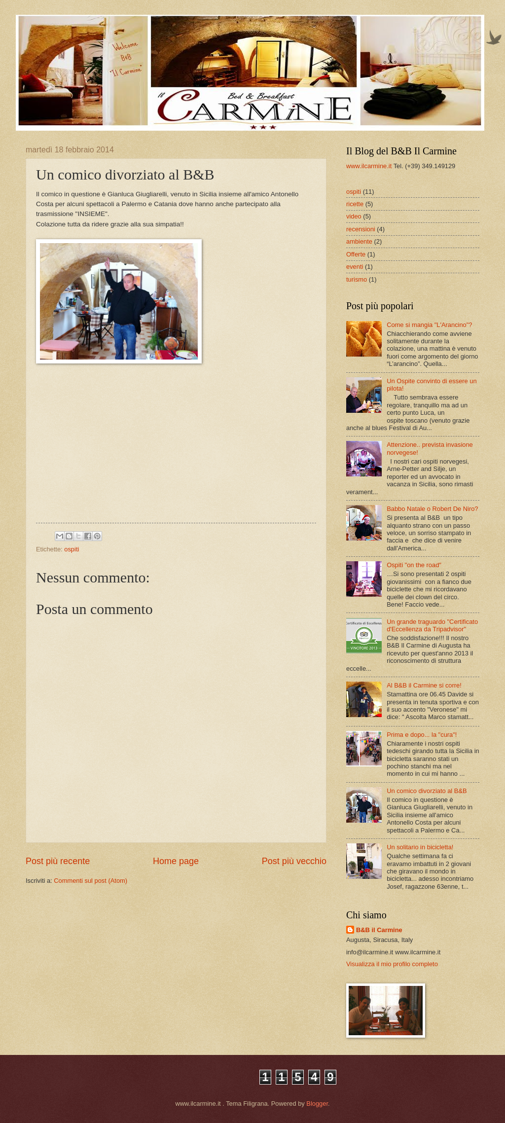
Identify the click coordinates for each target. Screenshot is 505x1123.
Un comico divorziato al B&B (427, 791)
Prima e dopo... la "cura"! (422, 734)
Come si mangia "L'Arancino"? (429, 324)
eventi (354, 266)
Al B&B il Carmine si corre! (424, 685)
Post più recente (58, 861)
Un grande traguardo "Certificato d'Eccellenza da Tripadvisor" (432, 625)
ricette (354, 204)
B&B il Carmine (379, 930)
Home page (176, 861)
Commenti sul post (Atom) (90, 880)
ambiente (359, 241)
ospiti (71, 549)
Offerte (355, 254)
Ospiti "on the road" (414, 565)
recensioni (360, 229)
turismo (356, 279)
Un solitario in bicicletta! (420, 847)
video (353, 216)
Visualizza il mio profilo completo (392, 964)
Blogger (317, 1103)
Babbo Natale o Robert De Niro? (432, 508)
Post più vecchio (294, 861)
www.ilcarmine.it (369, 166)
